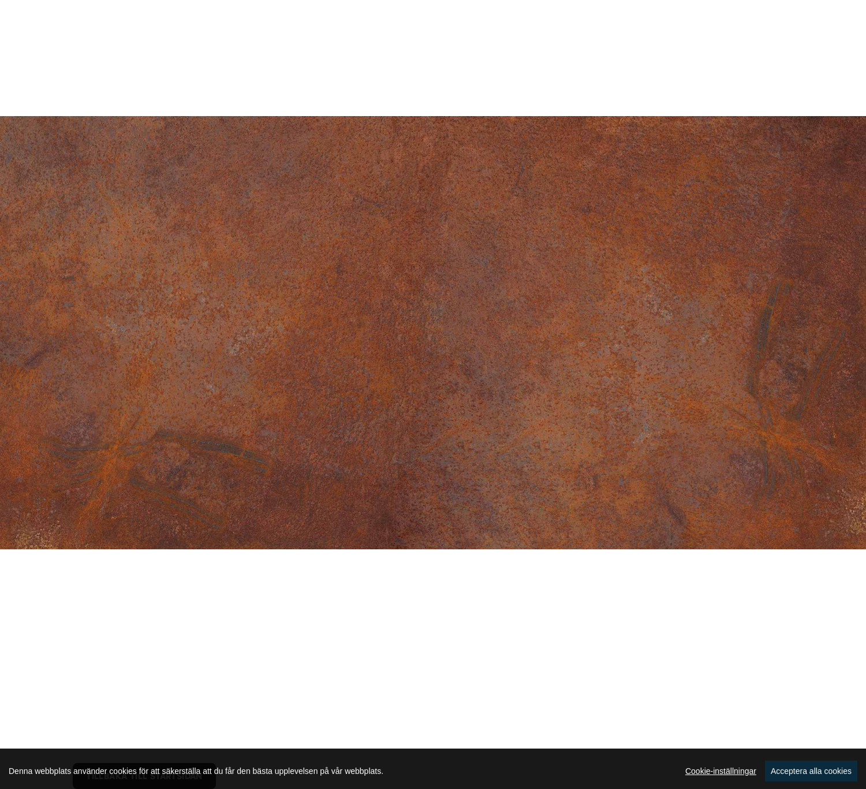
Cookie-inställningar (720, 778)
